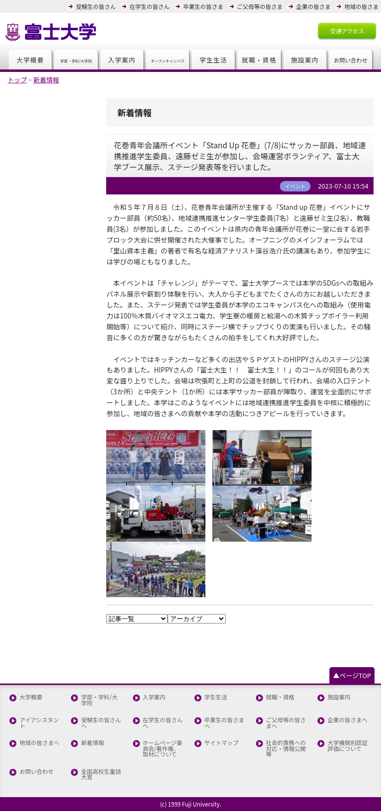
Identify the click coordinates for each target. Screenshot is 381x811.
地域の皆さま (361, 6)
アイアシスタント (39, 723)
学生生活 (213, 59)
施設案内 (305, 59)
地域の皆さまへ (39, 743)
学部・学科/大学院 (99, 700)
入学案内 (122, 59)
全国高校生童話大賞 (101, 774)
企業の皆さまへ (347, 720)
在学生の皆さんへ (163, 723)
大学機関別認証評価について (347, 745)
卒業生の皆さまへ (224, 723)
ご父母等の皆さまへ (286, 723)
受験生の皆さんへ (101, 723)
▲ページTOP (352, 675)
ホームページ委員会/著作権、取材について (163, 748)
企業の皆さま (313, 6)
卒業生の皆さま (203, 6)
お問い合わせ (36, 772)
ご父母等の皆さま (260, 6)
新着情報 (92, 743)
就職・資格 (259, 59)
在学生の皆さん (149, 6)
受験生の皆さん (96, 6)
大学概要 (30, 59)
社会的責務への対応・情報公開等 (286, 748)
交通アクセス (347, 31)
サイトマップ (221, 743)
